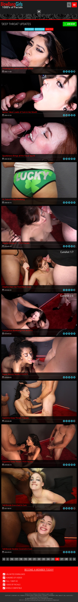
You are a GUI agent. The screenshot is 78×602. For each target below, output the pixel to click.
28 (66, 559)
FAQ (57, 595)
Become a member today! (39, 569)
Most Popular (39, 29)
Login (47, 594)
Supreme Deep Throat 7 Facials (15, 418)
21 (34, 559)
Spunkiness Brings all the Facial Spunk (18, 156)
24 (48, 559)
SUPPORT (8, 595)
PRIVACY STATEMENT (49, 595)
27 (62, 559)
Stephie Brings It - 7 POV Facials (16, 243)
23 (44, 559)
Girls (39, 594)
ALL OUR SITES (68, 595)
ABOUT (61, 595)
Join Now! (70, 24)
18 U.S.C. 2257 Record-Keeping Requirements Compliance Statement (39, 600)
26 (57, 559)
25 (53, 559)
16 (12, 559)
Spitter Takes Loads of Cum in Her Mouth (20, 112)
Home (27, 594)
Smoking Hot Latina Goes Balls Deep (17, 68)
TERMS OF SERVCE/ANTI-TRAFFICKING (31, 595)
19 (25, 559)
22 (39, 559)
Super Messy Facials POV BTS (15, 374)
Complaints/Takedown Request (39, 597)
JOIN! (51, 594)
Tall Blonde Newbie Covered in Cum (17, 549)
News (43, 594)
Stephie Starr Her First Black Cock (16, 287)
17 (16, 559)
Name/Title (49, 29)
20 (30, 559)
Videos (35, 594)
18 (21, 559)
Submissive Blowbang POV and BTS (17, 330)
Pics (31, 594)
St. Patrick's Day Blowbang (13, 199)
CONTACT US (15, 595)
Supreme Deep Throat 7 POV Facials (17, 461)
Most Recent (29, 29)
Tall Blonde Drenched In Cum (14, 505)
